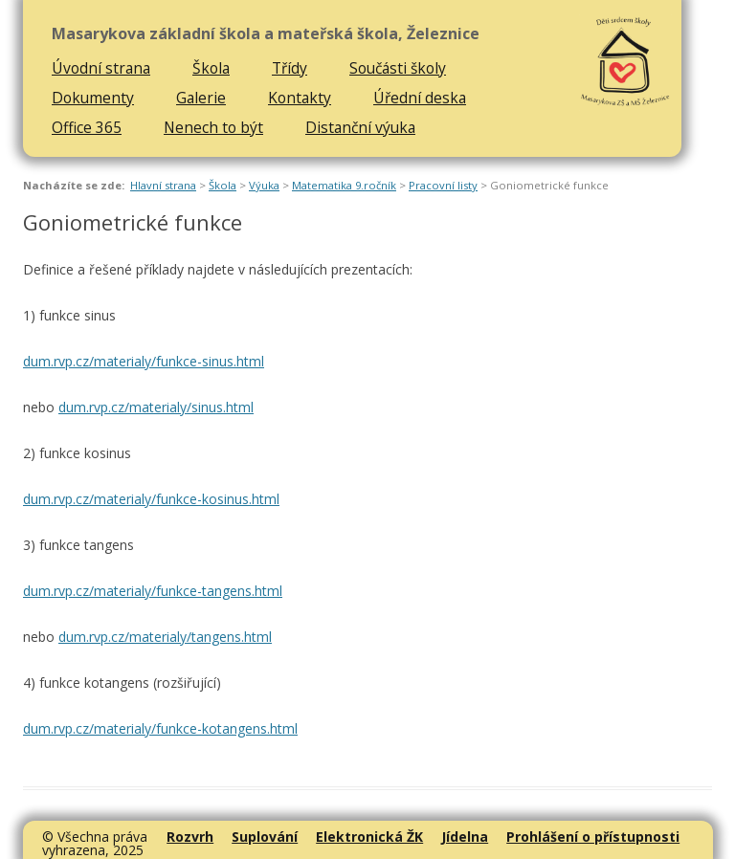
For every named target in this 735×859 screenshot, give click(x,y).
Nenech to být (213, 127)
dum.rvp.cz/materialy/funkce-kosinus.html (151, 499)
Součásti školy (397, 67)
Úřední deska (419, 97)
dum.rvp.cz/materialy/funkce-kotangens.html (160, 728)
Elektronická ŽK (369, 836)
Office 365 (87, 127)
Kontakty (299, 97)
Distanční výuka (360, 127)
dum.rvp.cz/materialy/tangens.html (165, 637)
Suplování (265, 836)
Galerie (201, 97)
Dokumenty (93, 97)
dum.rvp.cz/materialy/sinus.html (156, 407)
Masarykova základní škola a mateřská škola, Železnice (265, 34)
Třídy (289, 67)
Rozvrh (190, 836)
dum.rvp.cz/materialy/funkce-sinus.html (143, 361)
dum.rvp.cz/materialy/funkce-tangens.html (152, 591)
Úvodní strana (101, 67)
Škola (211, 67)
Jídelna (464, 836)
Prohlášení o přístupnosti (592, 836)
